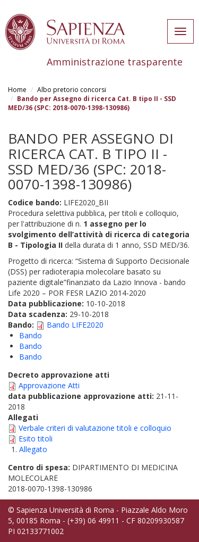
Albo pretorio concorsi (71, 89)
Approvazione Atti (49, 385)
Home (17, 89)
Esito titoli (36, 438)
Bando (30, 335)
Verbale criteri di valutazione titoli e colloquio (95, 428)
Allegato (33, 449)
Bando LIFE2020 (75, 325)
